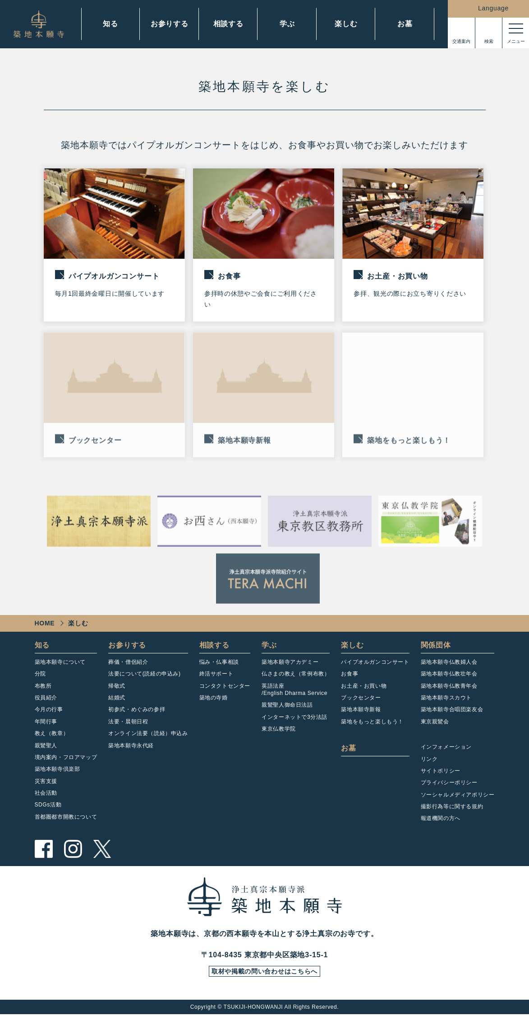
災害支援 (46, 789)
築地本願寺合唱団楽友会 (452, 717)
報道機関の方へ (440, 826)
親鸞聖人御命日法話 (287, 712)
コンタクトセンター (224, 693)
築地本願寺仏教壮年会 (449, 681)
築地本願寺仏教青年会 (449, 693)
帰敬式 (116, 693)
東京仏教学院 (279, 736)
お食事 (349, 681)
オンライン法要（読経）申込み (148, 741)
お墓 (405, 24)
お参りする (170, 24)
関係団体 (436, 653)
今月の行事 (49, 717)
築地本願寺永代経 (131, 753)
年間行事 (46, 729)
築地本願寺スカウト (446, 705)
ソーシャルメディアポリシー (458, 802)
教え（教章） (52, 741)
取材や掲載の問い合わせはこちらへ (264, 980)
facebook (44, 857)
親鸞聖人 (46, 753)
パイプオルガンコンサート (375, 669)
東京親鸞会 (435, 729)
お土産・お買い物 (363, 693)
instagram (73, 857)
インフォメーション (446, 754)
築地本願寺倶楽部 (57, 776)
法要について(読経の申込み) (144, 681)
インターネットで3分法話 (294, 725)
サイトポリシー (440, 778)
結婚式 (116, 705)
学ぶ (287, 24)
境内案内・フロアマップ (66, 765)
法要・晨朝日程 (128, 729)
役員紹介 (46, 705)
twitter (102, 857)
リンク (429, 767)
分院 (40, 681)
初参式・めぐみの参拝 (136, 717)
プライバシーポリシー (449, 790)
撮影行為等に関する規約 (452, 814)
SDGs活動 (48, 813)
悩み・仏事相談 (219, 669)
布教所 (43, 693)
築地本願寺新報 (361, 717)
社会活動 (46, 800)
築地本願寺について (60, 669)
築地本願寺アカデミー (290, 669)
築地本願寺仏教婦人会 (449, 669)
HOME (45, 630)
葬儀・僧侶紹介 (128, 669)
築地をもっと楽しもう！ (372, 729)
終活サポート (216, 681)
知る (110, 24)
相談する (228, 24)
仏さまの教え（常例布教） (296, 681)
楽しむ (346, 24)
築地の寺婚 (213, 705)
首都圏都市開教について (66, 824)
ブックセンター (361, 705)
